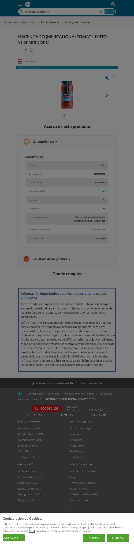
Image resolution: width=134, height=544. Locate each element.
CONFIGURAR (10, 537)
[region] (67, 528)
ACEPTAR (94, 537)
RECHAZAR (118, 537)
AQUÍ (32, 531)
